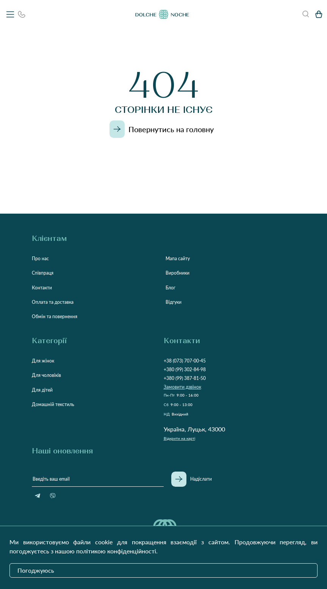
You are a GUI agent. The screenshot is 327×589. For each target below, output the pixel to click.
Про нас (40, 258)
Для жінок (43, 361)
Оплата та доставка (53, 302)
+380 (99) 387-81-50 (185, 378)
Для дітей (42, 390)
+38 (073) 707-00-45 (185, 361)
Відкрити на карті (179, 438)
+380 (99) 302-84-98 (185, 369)
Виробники (177, 273)
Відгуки (173, 302)
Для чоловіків (46, 375)
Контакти (42, 288)
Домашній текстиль (53, 404)
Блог (170, 288)
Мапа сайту (178, 258)
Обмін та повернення (54, 316)
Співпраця (42, 273)
